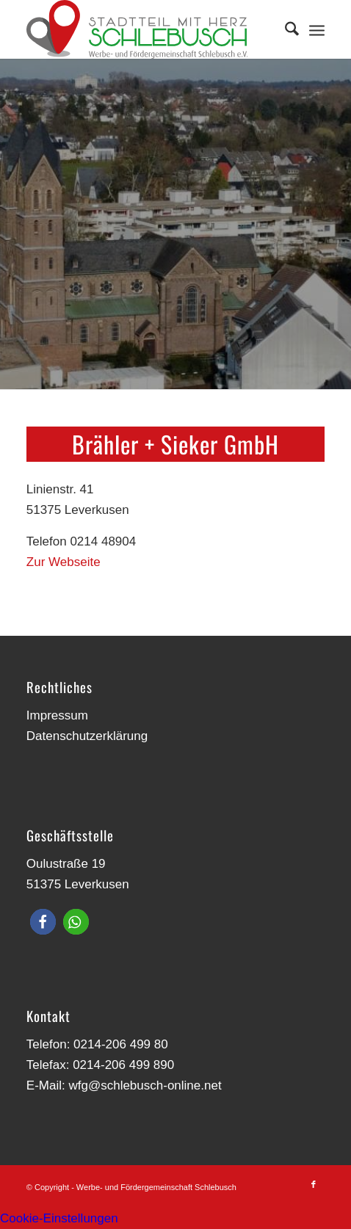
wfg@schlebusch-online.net (144, 1085)
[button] (43, 922)
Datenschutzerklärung (87, 736)
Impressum (57, 715)
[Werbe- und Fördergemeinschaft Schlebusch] (145, 29)
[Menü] (317, 29)
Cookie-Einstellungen (59, 1218)
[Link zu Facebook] (314, 1184)
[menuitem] (284, 29)
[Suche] (284, 29)
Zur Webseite (63, 562)
